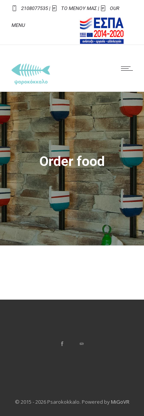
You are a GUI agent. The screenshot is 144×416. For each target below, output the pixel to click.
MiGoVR (120, 401)
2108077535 (34, 8)
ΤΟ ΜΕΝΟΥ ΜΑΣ (79, 8)
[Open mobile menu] (128, 68)
